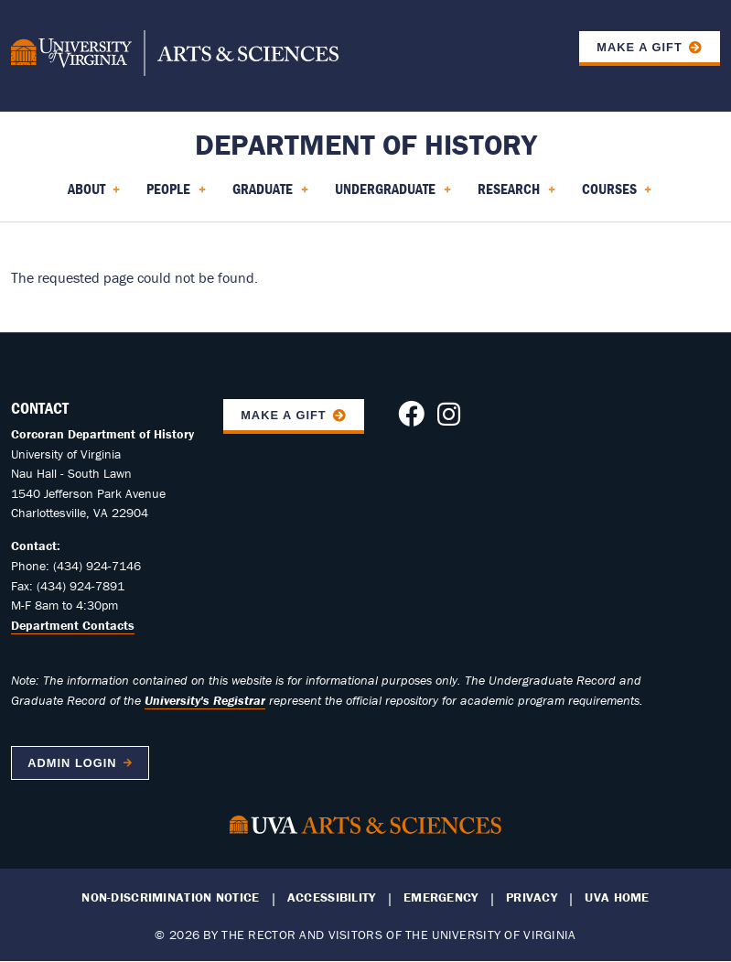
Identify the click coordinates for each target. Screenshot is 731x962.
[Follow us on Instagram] (448, 419)
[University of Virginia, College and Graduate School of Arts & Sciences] (175, 55)
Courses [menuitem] (617, 195)
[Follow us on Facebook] (411, 419)
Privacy (531, 897)
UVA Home (617, 897)
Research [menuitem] (516, 195)
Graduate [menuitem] (270, 195)
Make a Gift (640, 47)
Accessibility (331, 897)
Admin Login (71, 763)
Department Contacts (72, 625)
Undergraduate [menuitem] (393, 195)
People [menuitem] (176, 195)
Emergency (440, 897)
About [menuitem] (94, 195)
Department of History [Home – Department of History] (366, 144)
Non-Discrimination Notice (170, 897)
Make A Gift (284, 415)
